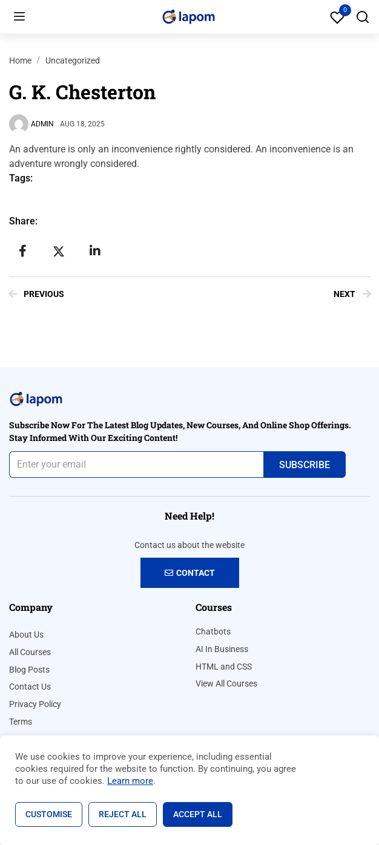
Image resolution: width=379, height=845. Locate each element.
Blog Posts (29, 669)
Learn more (130, 780)
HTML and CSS (224, 666)
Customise (48, 814)
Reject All (123, 814)
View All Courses (226, 683)
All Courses (30, 652)
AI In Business (222, 649)
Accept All (197, 814)
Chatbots (213, 631)
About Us (26, 634)
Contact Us (30, 686)
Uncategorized (72, 60)
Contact (190, 573)
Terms (20, 721)
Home (20, 60)
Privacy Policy (35, 704)
